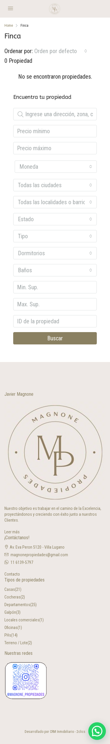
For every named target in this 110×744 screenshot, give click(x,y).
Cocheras (12, 597)
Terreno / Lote (16, 642)
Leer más (12, 532)
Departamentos (17, 604)
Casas (9, 589)
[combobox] (60, 51)
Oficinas (11, 627)
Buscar (55, 338)
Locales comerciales (21, 620)
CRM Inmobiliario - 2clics (67, 732)
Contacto (12, 574)
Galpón (10, 612)
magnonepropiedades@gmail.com (39, 554)
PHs (7, 635)
